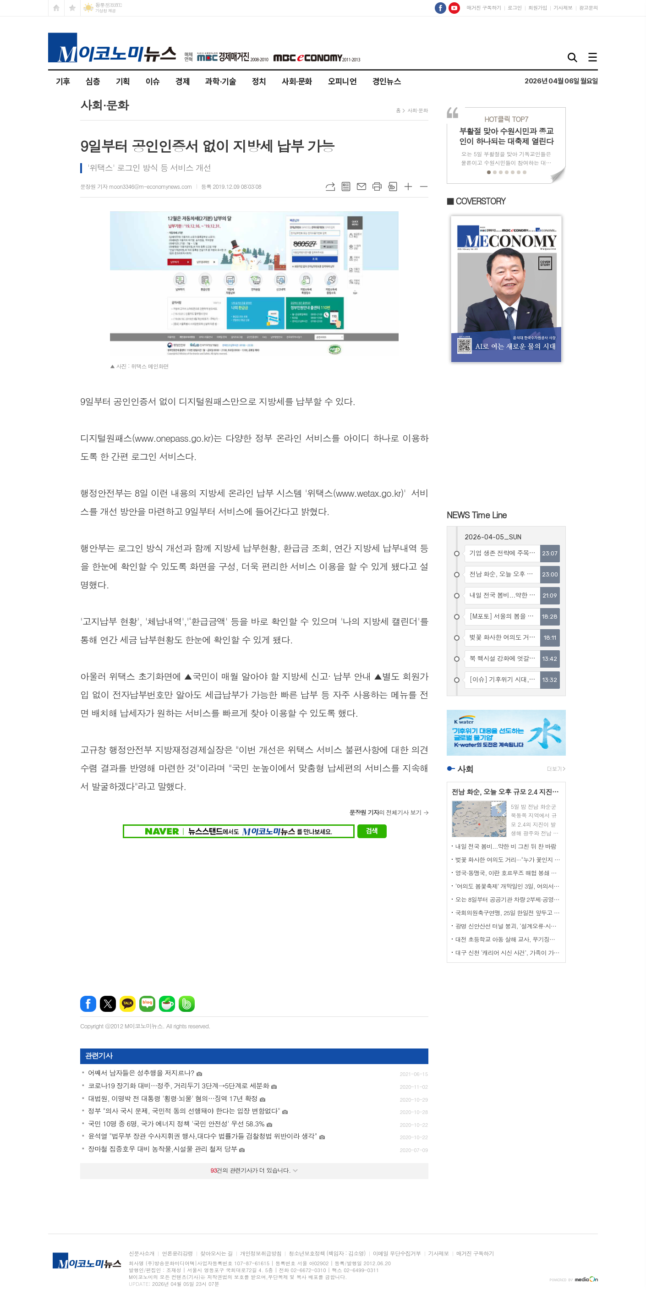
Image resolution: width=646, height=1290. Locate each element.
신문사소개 (141, 1253)
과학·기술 (220, 81)
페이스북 (88, 1004)
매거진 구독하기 (483, 7)
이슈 (153, 81)
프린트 (377, 186)
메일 (361, 186)
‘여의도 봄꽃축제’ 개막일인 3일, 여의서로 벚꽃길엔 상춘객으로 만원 (508, 886)
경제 (182, 81)
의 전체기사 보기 (385, 812)
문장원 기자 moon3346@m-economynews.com (136, 186)
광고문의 (588, 7)
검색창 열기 (573, 58)
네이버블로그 (147, 1004)
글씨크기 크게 (408, 186)
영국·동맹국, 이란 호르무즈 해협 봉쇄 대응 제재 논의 (508, 872)
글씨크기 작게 (423, 186)
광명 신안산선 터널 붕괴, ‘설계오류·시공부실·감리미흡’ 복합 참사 (508, 926)
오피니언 (342, 81)
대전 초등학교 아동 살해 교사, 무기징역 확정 (508, 939)
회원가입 (537, 7)
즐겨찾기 (72, 8)
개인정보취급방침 (260, 1253)
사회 (465, 769)
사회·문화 (297, 81)
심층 (93, 81)
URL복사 (330, 186)
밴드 (187, 1004)
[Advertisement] (254, 911)
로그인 (515, 7)
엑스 (108, 1004)
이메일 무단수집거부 (397, 1253)
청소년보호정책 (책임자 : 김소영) (327, 1253)
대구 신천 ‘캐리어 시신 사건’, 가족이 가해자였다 (508, 952)
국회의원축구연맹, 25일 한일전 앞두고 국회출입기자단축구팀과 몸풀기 (508, 912)
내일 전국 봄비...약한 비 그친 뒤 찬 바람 (506, 846)
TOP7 (506, 119)
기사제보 (562, 7)
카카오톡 (128, 1004)
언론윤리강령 (177, 1253)
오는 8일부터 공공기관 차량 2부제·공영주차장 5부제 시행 (508, 899)
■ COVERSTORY (476, 201)
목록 (345, 186)
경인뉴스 (386, 81)
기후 (63, 81)
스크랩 (392, 186)
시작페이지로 (56, 8)
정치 (259, 81)
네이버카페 (167, 1004)
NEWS (477, 514)
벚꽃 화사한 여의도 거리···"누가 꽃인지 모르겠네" (508, 859)
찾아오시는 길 (216, 1253)
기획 (123, 81)
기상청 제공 (105, 11)
